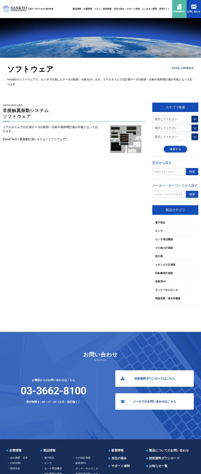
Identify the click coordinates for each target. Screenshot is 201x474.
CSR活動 (15, 463)
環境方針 (15, 468)
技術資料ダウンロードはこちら (154, 378)
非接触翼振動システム (36, 99)
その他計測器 (83, 457)
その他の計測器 (164, 247)
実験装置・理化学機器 (167, 298)
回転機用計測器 (18, 99)
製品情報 (77, 9)
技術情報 (107, 9)
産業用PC (160, 281)
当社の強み (119, 9)
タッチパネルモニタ (166, 289)
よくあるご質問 (149, 9)
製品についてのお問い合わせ (169, 450)
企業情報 (87, 9)
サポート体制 (133, 9)
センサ (159, 230)
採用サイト (164, 9)
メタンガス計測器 (165, 264)
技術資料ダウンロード (164, 458)
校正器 (159, 256)
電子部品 (160, 222)
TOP (7, 99)
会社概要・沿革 (19, 457)
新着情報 (117, 450)
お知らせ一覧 (158, 466)
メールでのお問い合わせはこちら (154, 401)
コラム (97, 9)
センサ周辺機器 (164, 239)
